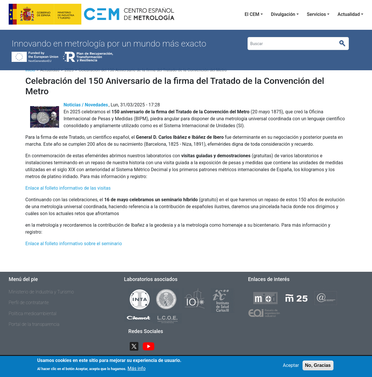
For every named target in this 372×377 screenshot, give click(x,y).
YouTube (150, 345)
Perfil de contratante (29, 302)
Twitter (136, 345)
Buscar (344, 43)
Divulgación (283, 14)
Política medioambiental (32, 313)
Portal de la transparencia (34, 324)
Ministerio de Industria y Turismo (41, 292)
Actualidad (349, 14)
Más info (136, 370)
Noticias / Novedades (86, 105)
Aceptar (291, 367)
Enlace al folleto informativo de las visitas (68, 188)
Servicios (316, 14)
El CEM (252, 14)
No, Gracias (318, 367)
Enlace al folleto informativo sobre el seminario (73, 243)
